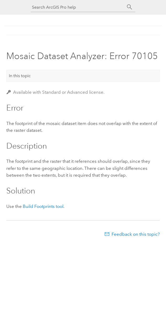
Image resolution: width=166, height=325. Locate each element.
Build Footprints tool (43, 206)
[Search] (129, 7)
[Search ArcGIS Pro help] (78, 7)
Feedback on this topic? (136, 234)
